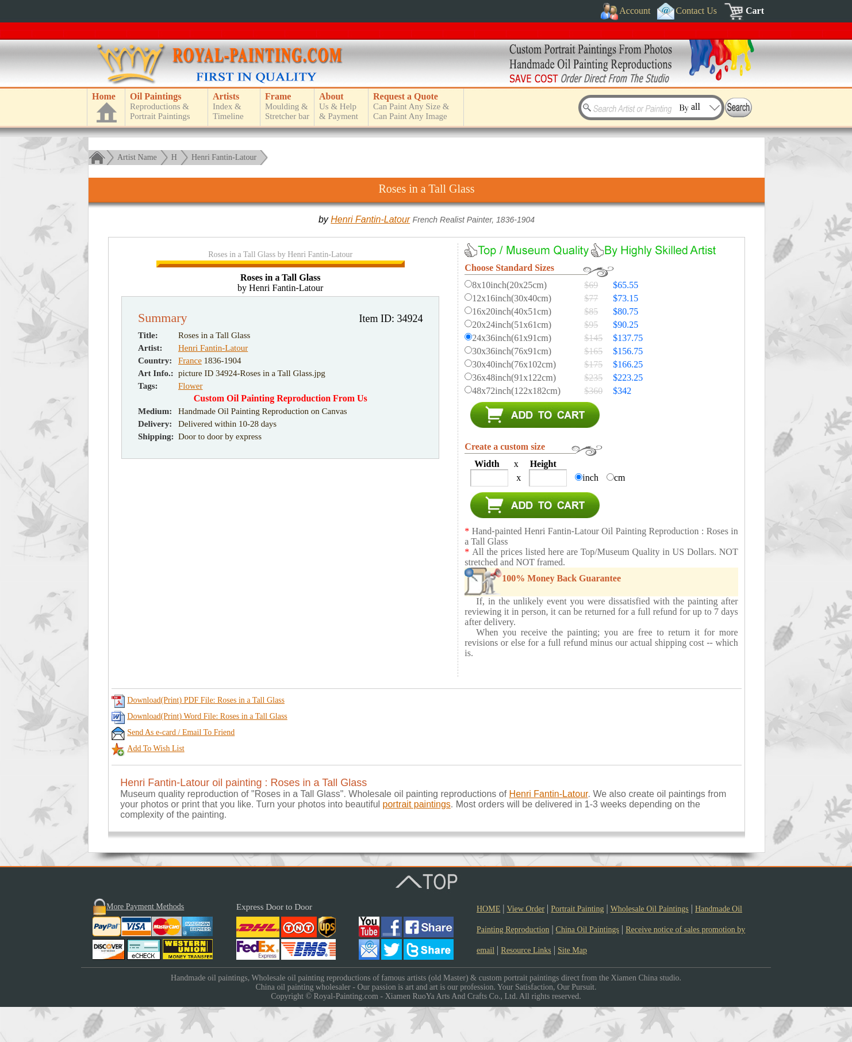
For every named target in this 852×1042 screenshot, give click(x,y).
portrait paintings (417, 839)
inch (590, 477)
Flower (190, 626)
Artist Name (137, 157)
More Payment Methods (145, 941)
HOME (488, 944)
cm (619, 477)
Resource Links (526, 985)
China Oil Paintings (587, 964)
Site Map (572, 985)
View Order (525, 944)
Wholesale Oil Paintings (650, 944)
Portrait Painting (577, 944)
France (190, 601)
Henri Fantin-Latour (223, 157)
